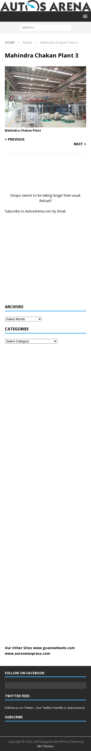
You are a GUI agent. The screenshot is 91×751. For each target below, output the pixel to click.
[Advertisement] (41, 261)
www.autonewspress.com (27, 653)
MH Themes (45, 746)
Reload (44, 200)
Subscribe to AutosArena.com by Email (35, 211)
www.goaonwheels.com (54, 647)
